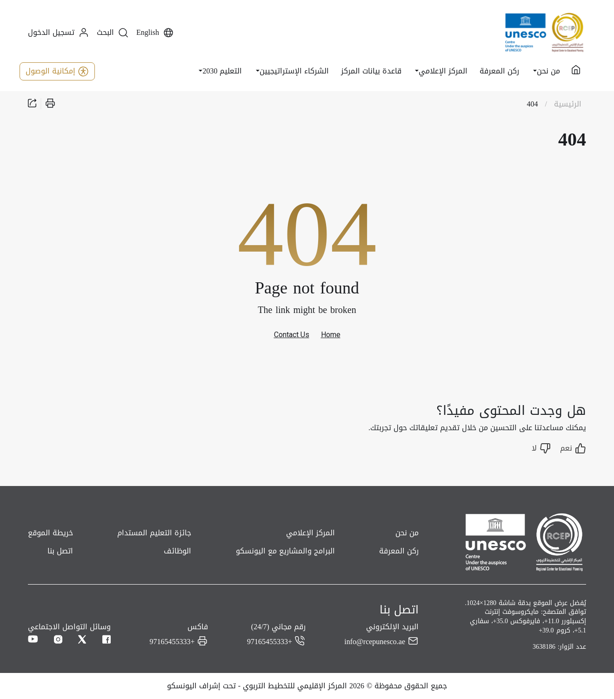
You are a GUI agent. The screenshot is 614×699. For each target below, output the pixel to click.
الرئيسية (567, 104)
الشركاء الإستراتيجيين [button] (294, 71)
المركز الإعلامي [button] (443, 71)
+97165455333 (269, 641)
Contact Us (291, 334)
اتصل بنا (60, 551)
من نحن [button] (548, 71)
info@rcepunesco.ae (374, 641)
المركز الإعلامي (310, 533)
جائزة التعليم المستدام (154, 533)
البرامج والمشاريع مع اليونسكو (285, 551)
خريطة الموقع (50, 533)
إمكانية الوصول (57, 71)
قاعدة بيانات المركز (371, 71)
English (155, 33)
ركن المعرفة (499, 71)
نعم (573, 448)
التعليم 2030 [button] (222, 71)
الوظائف (177, 551)
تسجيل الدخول (58, 33)
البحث (113, 33)
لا (541, 448)
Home (330, 334)
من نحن (407, 533)
